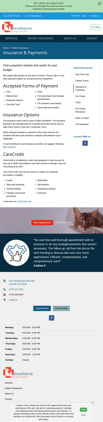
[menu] (95, 27)
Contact (92, 38)
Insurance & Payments (80, 88)
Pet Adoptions (82, 124)
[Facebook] (85, 143)
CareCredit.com (24, 201)
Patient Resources (40, 38)
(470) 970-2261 (64, 222)
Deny (83, 415)
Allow (83, 410)
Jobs (84, 16)
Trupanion (11, 147)
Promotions (94, 16)
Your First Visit (82, 74)
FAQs (78, 102)
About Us (70, 38)
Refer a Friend (82, 118)
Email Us (13, 300)
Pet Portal (75, 16)
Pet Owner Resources (80, 110)
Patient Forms (82, 81)
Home (6, 48)
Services (11, 38)
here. (46, 419)
